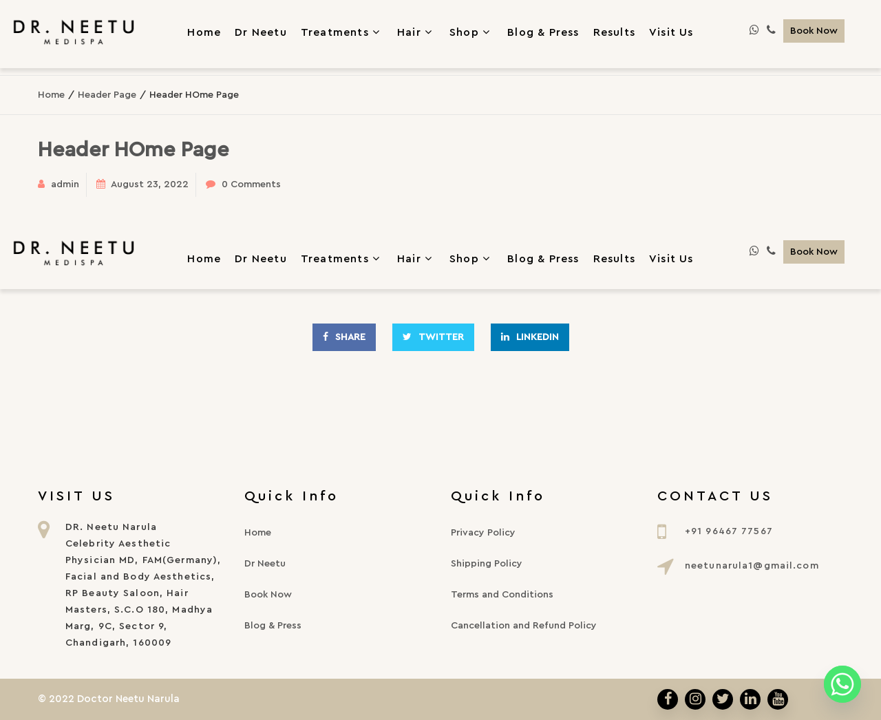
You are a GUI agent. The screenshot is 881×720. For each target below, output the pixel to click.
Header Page (107, 95)
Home (51, 95)
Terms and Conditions (502, 595)
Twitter (433, 337)
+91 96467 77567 (729, 531)
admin (65, 184)
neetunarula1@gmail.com (752, 566)
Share (344, 337)
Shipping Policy (486, 564)
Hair (416, 31)
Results (614, 258)
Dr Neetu (261, 258)
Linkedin (530, 337)
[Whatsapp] (842, 684)
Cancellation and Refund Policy (524, 626)
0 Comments (251, 184)
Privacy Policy (483, 533)
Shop (471, 31)
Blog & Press (543, 258)
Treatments (342, 31)
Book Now (814, 31)
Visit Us (671, 258)
